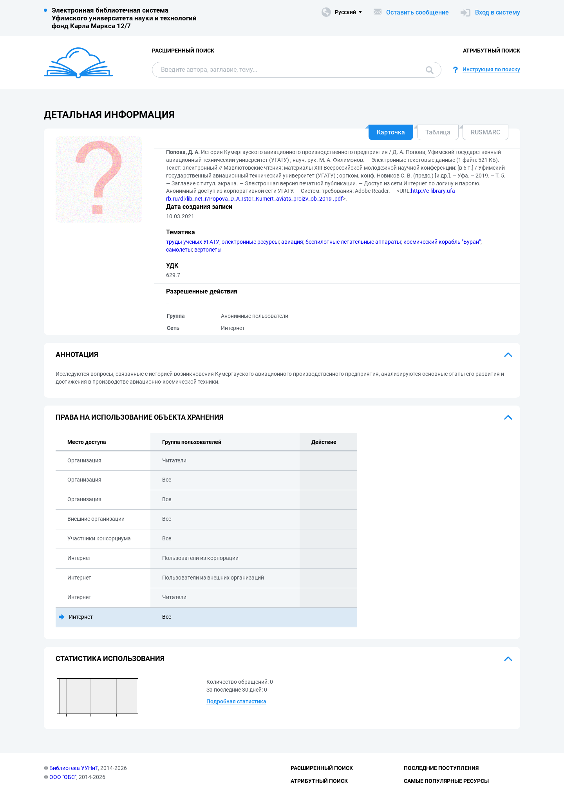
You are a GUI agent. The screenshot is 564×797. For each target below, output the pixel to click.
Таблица (437, 132)
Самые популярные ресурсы (446, 781)
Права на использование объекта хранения (140, 417)
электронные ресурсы (250, 242)
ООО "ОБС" (62, 777)
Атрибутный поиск (491, 50)
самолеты (179, 249)
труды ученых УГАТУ (192, 242)
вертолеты (208, 249)
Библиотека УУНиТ (73, 768)
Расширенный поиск (183, 50)
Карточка (391, 132)
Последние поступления (441, 768)
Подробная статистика (236, 701)
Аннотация (77, 354)
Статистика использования (110, 658)
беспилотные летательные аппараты (353, 242)
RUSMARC (485, 132)
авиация (292, 242)
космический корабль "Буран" (442, 242)
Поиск (430, 70)
